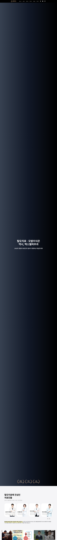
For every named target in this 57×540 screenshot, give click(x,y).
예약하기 (38, 1)
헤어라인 (31, 1)
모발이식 (24, 1)
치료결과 (34, 1)
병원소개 (20, 1)
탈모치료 (27, 1)
